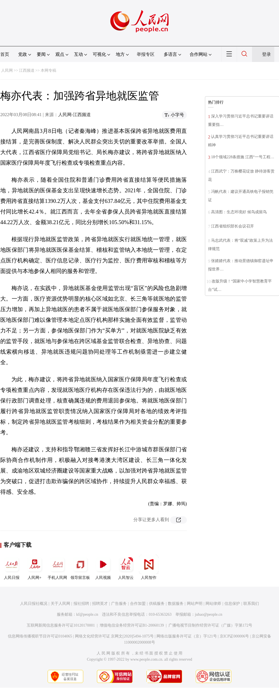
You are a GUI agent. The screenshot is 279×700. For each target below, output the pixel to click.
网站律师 (213, 603)
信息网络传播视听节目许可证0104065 (40, 636)
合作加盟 (138, 603)
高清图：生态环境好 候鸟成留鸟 (239, 212)
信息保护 (232, 603)
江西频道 (27, 70)
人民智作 (148, 567)
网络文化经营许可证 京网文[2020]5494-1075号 (114, 636)
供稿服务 (157, 603)
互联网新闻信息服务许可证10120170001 (61, 625)
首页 (4, 54)
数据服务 (175, 603)
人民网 (7, 70)
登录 (266, 54)
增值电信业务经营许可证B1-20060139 (132, 625)
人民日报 (11, 567)
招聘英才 (100, 603)
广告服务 (119, 603)
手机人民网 (57, 567)
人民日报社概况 (33, 603)
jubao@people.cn (208, 614)
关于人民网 (60, 603)
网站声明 (194, 603)
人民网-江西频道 (74, 114)
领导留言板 (80, 567)
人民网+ (34, 567)
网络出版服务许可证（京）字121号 (186, 636)
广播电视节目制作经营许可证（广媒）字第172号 (210, 625)
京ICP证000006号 (234, 636)
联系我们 (251, 603)
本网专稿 (48, 70)
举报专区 (146, 54)
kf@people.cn (87, 614)
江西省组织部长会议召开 (232, 226)
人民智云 (126, 567)
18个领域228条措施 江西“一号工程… (242, 157)
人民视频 (103, 567)
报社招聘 (81, 603)
